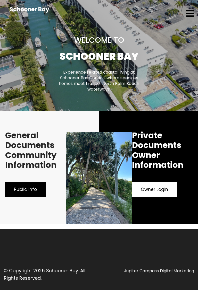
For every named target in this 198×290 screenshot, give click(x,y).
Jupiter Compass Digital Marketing (159, 271)
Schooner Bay (29, 9)
